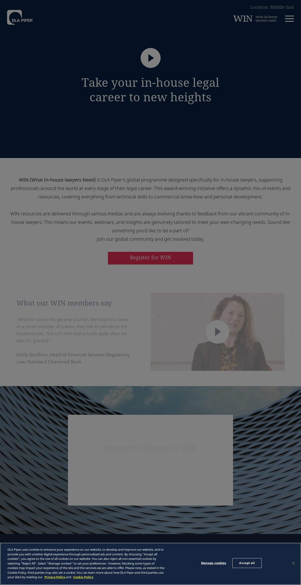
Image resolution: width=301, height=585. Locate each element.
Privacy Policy (54, 577)
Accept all (246, 563)
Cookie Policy (83, 577)
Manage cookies (213, 563)
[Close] (293, 563)
